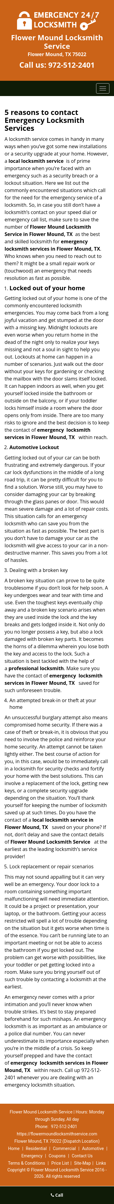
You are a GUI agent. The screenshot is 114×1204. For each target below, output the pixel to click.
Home (14, 1148)
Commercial (64, 1148)
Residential (36, 1148)
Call (57, 1195)
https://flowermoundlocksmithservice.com (57, 1133)
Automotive (93, 1148)
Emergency (31, 1155)
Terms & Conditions (26, 1163)
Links (101, 1163)
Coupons (57, 1155)
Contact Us (82, 1155)
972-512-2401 (71, 65)
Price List (60, 1163)
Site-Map (82, 1163)
